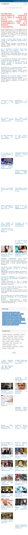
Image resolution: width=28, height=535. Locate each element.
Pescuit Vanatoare (16, 339)
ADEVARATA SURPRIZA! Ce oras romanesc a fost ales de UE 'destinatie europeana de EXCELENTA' (14, 278)
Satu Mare (5, 323)
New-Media (10, 336)
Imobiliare (9, 334)
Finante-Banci (11, 348)
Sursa (11, 36)
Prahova (15, 321)
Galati (4, 318)
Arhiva (14, 352)
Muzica (12, 341)
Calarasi (8, 315)
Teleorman (19, 323)
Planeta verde (10, 337)
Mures (4, 321)
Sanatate (5, 336)
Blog (11, 343)
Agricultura (15, 346)
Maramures (16, 320)
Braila (17, 313)
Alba (4, 312)
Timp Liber (16, 343)
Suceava (13, 323)
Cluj (20, 315)
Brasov (21, 313)
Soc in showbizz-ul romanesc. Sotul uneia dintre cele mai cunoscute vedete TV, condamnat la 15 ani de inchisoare (14, 50)
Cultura (17, 341)
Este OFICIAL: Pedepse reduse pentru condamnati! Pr (21, 506)
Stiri (21, 343)
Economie (9, 344)
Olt (11, 321)
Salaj (20, 321)
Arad (7, 312)
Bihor (18, 312)
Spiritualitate (17, 334)
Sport (22, 339)
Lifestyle (21, 336)
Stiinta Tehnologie (7, 346)
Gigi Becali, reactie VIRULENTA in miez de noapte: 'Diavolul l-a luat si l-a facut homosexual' (14, 269)
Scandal (4, 334)
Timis (24, 323)
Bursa (4, 341)
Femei (4, 337)
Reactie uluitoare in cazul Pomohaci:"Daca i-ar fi (21, 467)
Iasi (8, 320)
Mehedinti (22, 320)
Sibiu (10, 323)
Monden (21, 346)
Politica (23, 334)
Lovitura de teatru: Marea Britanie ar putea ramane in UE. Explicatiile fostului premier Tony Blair (14, 40)
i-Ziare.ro (5, 4)
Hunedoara (22, 318)
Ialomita (4, 320)
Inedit (9, 339)
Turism (20, 337)
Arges (10, 312)
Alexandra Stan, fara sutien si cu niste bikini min (7, 230)
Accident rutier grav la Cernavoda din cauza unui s (21, 362)
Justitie (4, 339)
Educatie (5, 348)
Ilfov (11, 320)
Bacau (14, 312)
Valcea (8, 324)
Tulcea (4, 324)
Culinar (16, 336)
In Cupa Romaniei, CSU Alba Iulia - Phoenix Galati (7, 367)
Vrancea (16, 324)
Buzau (4, 315)
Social (8, 341)
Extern (16, 337)
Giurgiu (8, 318)
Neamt (8, 321)
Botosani (13, 313)
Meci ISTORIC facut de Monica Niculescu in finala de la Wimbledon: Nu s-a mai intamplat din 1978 (14, 297)
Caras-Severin (14, 315)
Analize (4, 344)
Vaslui (12, 324)
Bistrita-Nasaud (6, 313)
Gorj (12, 318)
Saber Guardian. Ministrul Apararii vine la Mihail (7, 362)
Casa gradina (6, 343)
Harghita (16, 318)
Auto (14, 344)
